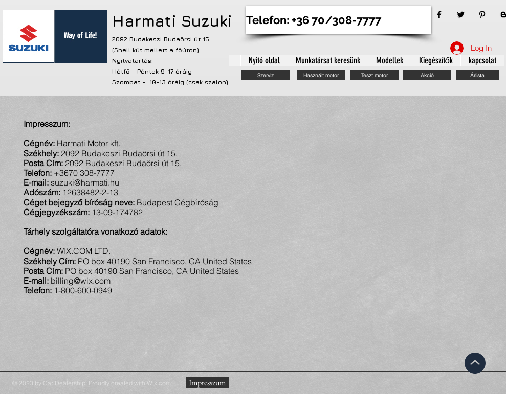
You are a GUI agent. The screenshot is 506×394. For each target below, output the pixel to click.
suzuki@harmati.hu (85, 182)
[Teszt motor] (374, 75)
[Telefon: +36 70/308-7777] (338, 20)
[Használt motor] (321, 75)
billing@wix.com (81, 280)
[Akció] (427, 75)
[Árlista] (477, 75)
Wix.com (159, 383)
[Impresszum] (207, 382)
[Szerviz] (265, 75)
